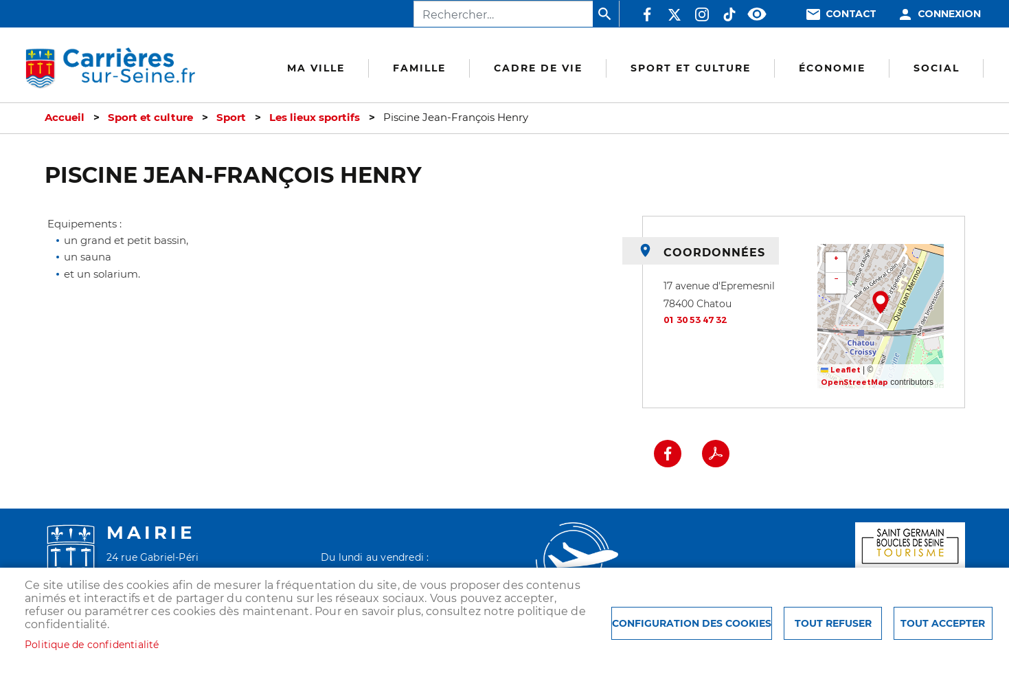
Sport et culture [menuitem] (691, 68)
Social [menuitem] (937, 68)
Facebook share (667, 453)
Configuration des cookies (691, 623)
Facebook (647, 14)
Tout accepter (942, 623)
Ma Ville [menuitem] (316, 68)
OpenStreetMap (854, 382)
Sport (231, 117)
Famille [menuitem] (419, 68)
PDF (715, 453)
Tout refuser (833, 623)
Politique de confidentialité (92, 644)
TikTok (729, 14)
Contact (851, 14)
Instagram (702, 14)
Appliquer (606, 14)
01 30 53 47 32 (695, 320)
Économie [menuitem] (832, 68)
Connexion (949, 14)
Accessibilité (757, 14)
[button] (880, 302)
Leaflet (841, 370)
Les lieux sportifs (314, 117)
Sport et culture (150, 117)
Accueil (64, 117)
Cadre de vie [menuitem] (538, 68)
